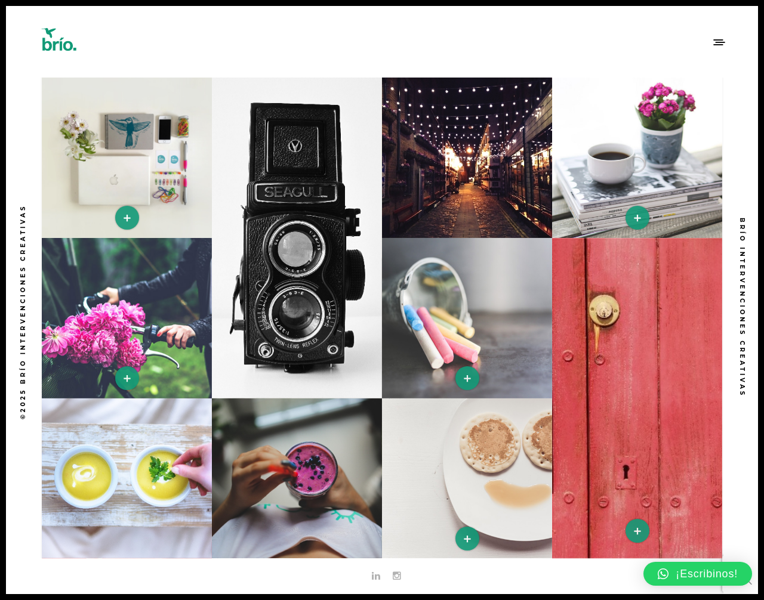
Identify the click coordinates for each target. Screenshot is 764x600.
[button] (697, 574)
